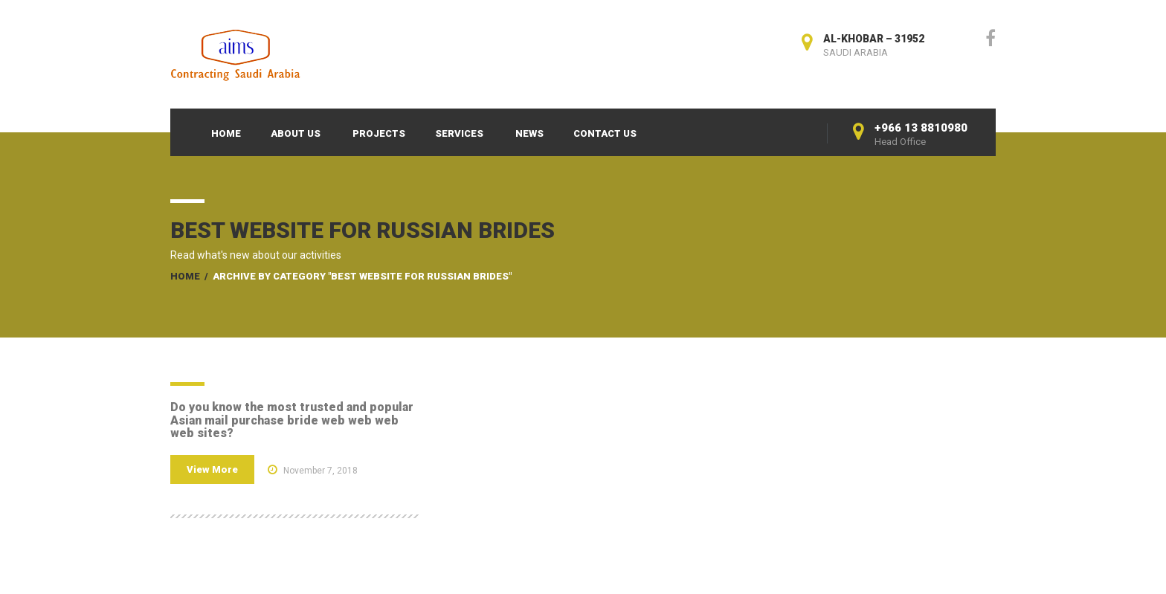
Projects (378, 133)
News (529, 133)
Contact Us (605, 133)
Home (226, 133)
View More (212, 469)
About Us (296, 133)
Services (459, 133)
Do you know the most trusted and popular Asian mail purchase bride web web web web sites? (291, 420)
